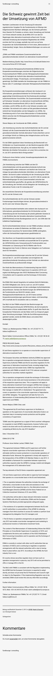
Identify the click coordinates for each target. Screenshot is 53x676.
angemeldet (14, 639)
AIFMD (30, 609)
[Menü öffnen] (49, 4)
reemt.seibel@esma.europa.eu (15, 339)
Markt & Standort (38, 609)
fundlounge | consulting (11, 4)
